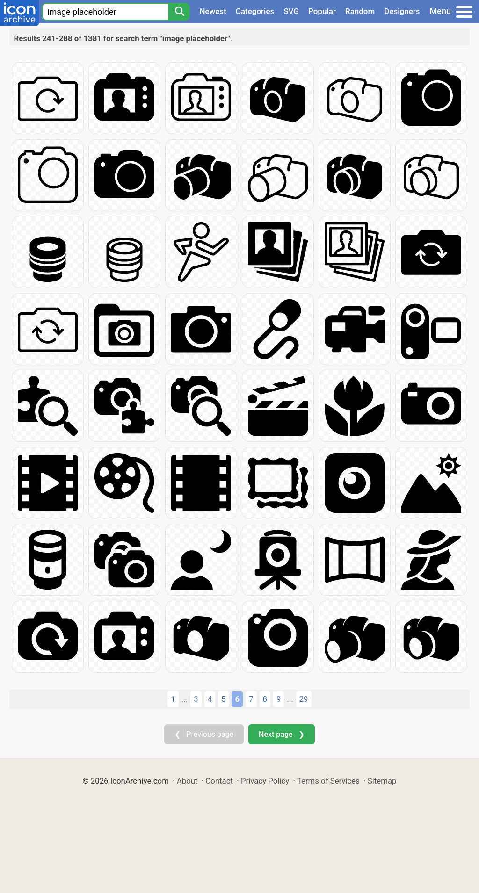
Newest (212, 11)
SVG (291, 11)
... (184, 699)
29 (303, 699)
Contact (219, 780)
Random (360, 11)
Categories (255, 11)
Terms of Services (328, 780)
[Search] (179, 12)
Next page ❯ (281, 734)
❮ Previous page (203, 734)
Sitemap (382, 780)
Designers (402, 11)
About (187, 780)
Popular (322, 11)
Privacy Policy (265, 780)
